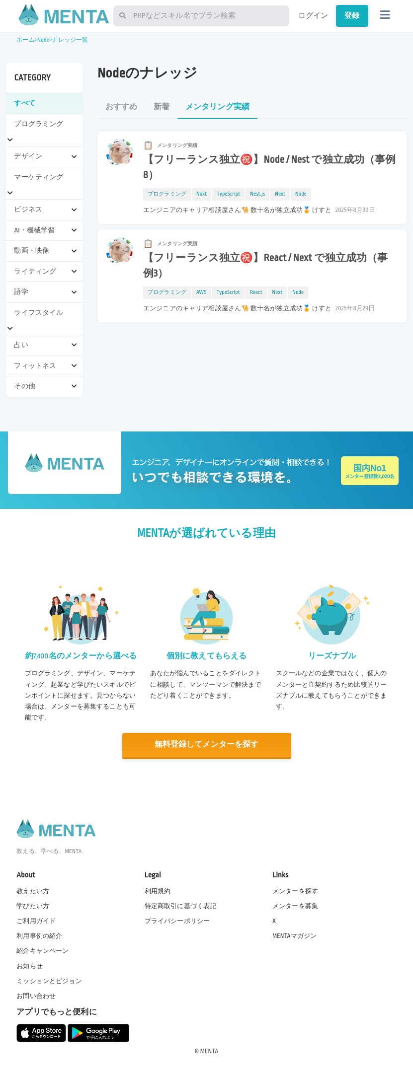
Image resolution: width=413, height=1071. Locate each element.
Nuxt (201, 194)
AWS (201, 292)
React (256, 292)
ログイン (313, 15)
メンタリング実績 (217, 107)
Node (43, 40)
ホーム (25, 40)
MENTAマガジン (294, 935)
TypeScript (228, 194)
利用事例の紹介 (39, 935)
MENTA (209, 1050)
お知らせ (29, 965)
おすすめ (121, 107)
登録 (351, 15)
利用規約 (158, 890)
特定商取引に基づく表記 (181, 905)
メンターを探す (295, 890)
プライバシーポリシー (177, 920)
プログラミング (167, 194)
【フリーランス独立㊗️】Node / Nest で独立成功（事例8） (269, 167)
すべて (24, 103)
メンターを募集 (295, 905)
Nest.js (257, 194)
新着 (161, 107)
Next (280, 194)
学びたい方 (32, 905)
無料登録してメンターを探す (207, 744)
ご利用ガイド (36, 920)
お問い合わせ (36, 995)
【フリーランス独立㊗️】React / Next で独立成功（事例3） (265, 266)
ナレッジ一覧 (70, 40)
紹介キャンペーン (42, 950)
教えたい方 (32, 890)
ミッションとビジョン (49, 980)
